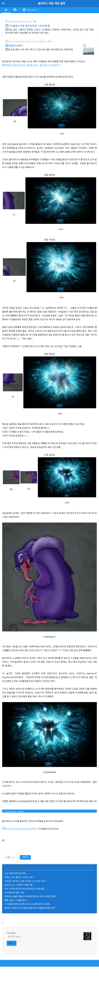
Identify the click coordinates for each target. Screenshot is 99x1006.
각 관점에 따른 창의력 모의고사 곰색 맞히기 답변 (26, 904)
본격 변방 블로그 (14, 975)
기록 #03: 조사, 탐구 (12, 868)
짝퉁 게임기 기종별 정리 (15, 900)
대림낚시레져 (16, 45)
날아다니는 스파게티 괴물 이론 (18, 884)
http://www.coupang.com (20, 21)
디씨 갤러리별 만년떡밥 (15, 873)
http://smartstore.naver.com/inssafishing (27, 41)
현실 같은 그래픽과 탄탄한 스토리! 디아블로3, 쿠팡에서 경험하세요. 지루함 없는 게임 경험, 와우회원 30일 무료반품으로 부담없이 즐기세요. (49, 31)
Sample (11, 972)
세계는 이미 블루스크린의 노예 (18, 877)
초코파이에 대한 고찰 (14, 892)
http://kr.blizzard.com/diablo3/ (21, 828)
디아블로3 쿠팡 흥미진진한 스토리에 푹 (29, 25)
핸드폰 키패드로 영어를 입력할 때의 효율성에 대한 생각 (29, 907)
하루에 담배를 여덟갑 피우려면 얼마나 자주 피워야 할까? (30, 896)
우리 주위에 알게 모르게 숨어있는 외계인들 (24, 888)
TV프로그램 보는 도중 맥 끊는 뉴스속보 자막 (24, 881)
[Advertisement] (49, 937)
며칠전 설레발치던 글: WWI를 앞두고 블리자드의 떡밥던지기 (33, 65)
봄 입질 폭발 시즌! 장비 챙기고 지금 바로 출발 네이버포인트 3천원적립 (40, 49)
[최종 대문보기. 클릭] (14, 811)
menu (3, 3)
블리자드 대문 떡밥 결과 (51, 3)
